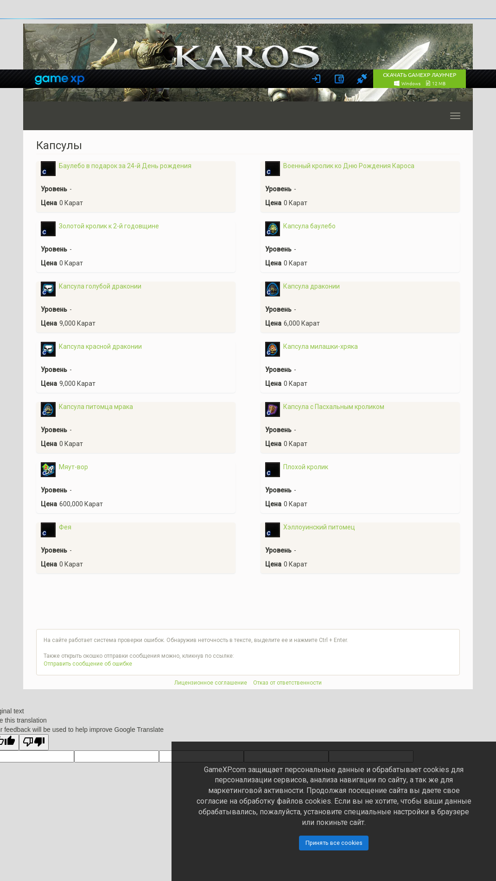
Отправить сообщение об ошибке (88, 664)
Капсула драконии (311, 286)
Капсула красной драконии (100, 346)
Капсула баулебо (309, 226)
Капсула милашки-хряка (320, 346)
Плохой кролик (305, 467)
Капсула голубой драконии (100, 286)
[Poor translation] (34, 742)
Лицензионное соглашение (210, 683)
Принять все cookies (333, 842)
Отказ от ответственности (287, 683)
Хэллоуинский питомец (319, 527)
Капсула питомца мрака (96, 406)
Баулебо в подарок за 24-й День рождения (125, 166)
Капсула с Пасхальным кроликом (333, 406)
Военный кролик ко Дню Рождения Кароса (348, 166)
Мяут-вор (73, 467)
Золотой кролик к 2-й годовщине (109, 226)
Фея (65, 527)
